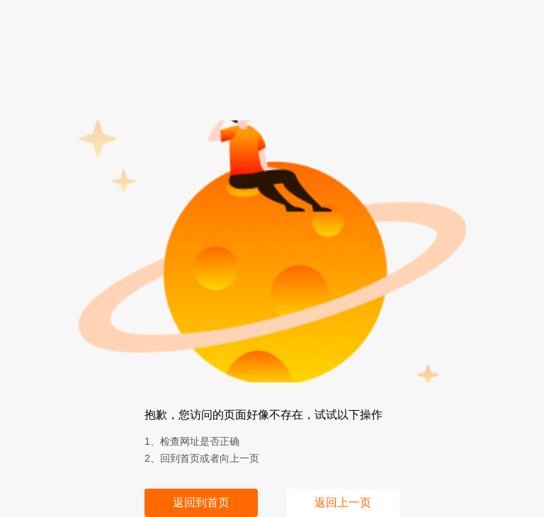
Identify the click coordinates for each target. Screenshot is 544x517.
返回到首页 (201, 502)
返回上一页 (342, 502)
